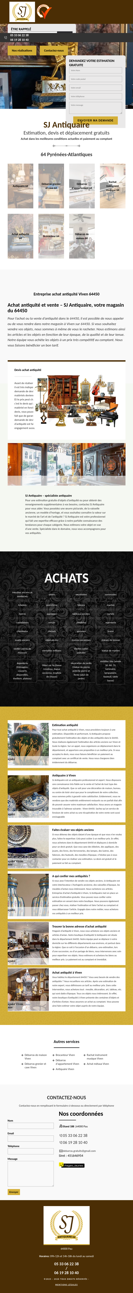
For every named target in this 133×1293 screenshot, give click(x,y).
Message (31, 1172)
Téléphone (31, 1149)
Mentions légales (66, 1284)
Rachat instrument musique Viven (97, 1056)
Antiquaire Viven (65, 1069)
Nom (31, 1124)
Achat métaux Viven (98, 1063)
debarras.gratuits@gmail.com (77, 1151)
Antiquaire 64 (20, 186)
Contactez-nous (54, 50)
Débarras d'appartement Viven (67, 1062)
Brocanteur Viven (65, 1055)
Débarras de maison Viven (36, 1056)
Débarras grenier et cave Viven (35, 1065)
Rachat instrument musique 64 (112, 186)
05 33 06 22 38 (19, 35)
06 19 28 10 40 (19, 40)
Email (31, 1137)
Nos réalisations (22, 50)
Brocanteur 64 (51, 236)
